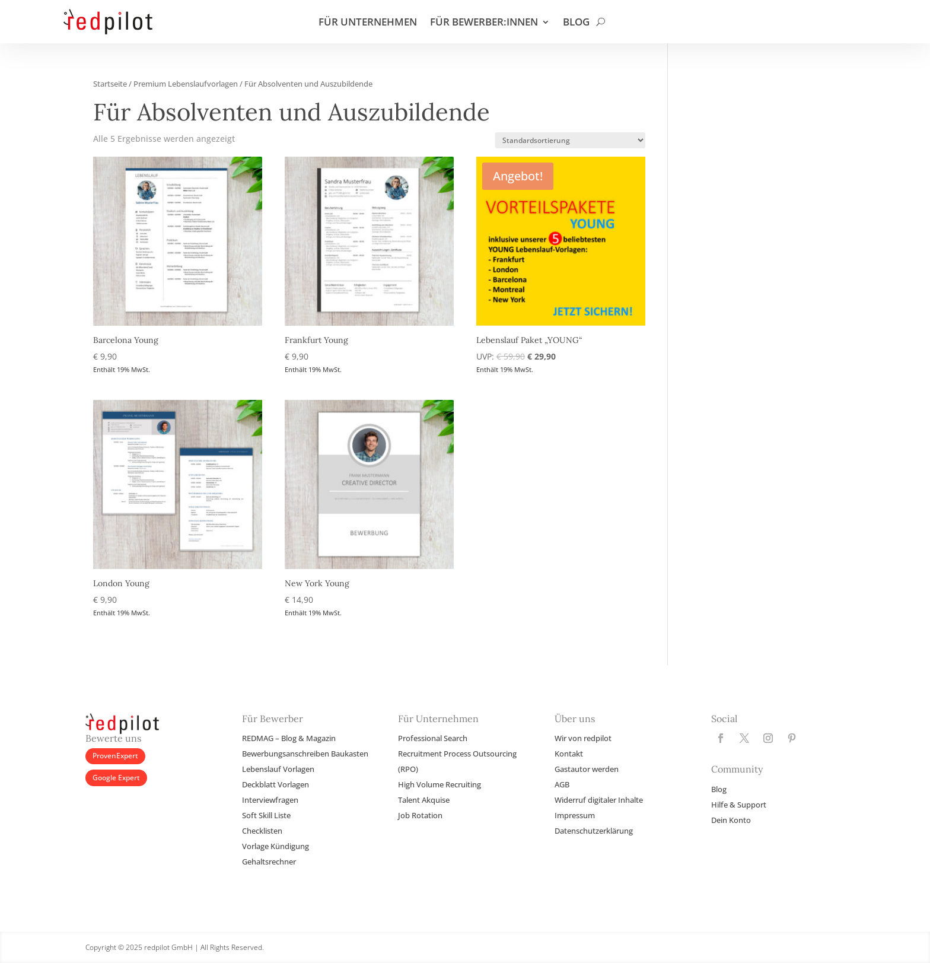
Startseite (110, 83)
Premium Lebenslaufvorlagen (185, 83)
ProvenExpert (115, 756)
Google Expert (116, 778)
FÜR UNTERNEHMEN (368, 23)
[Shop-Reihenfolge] (570, 140)
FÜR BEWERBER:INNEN (484, 23)
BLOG (576, 23)
